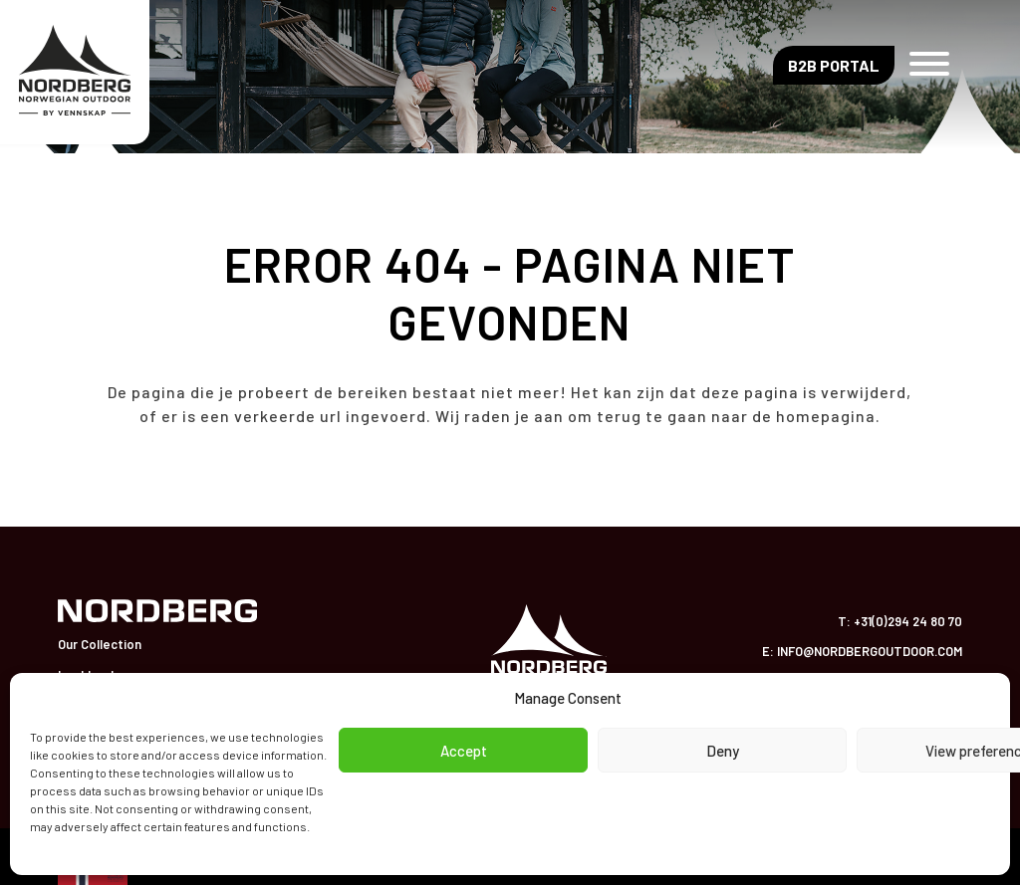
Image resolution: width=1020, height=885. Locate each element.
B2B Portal (834, 65)
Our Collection (99, 644)
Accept (463, 751)
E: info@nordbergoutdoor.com (862, 651)
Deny (722, 751)
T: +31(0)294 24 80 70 (900, 621)
